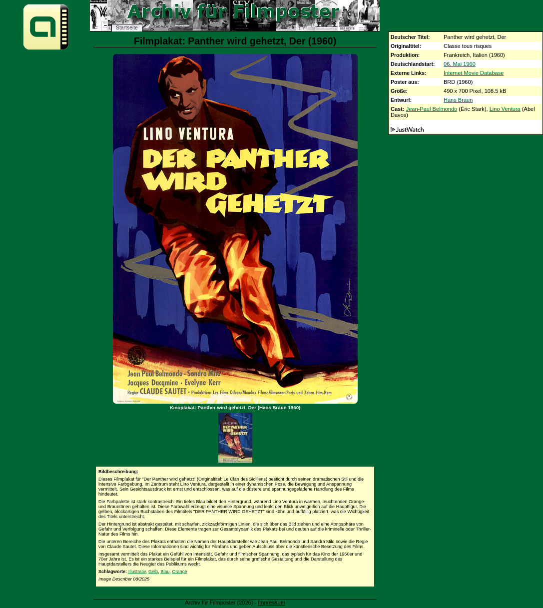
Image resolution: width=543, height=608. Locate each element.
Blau (164, 571)
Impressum (271, 603)
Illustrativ (137, 571)
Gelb (153, 571)
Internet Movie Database (474, 73)
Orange (179, 571)
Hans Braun (458, 100)
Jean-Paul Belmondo (432, 109)
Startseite (127, 27)
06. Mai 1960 (460, 64)
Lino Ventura (505, 109)
